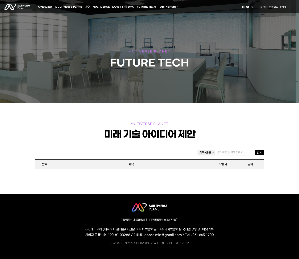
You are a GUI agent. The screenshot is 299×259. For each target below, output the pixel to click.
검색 (259, 152)
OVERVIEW (45, 6)
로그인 (263, 7)
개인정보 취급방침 (133, 220)
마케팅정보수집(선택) (163, 220)
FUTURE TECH (146, 6)
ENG (283, 7)
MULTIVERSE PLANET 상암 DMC (113, 6)
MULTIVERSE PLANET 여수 (72, 6)
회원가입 (273, 7)
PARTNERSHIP (168, 6)
